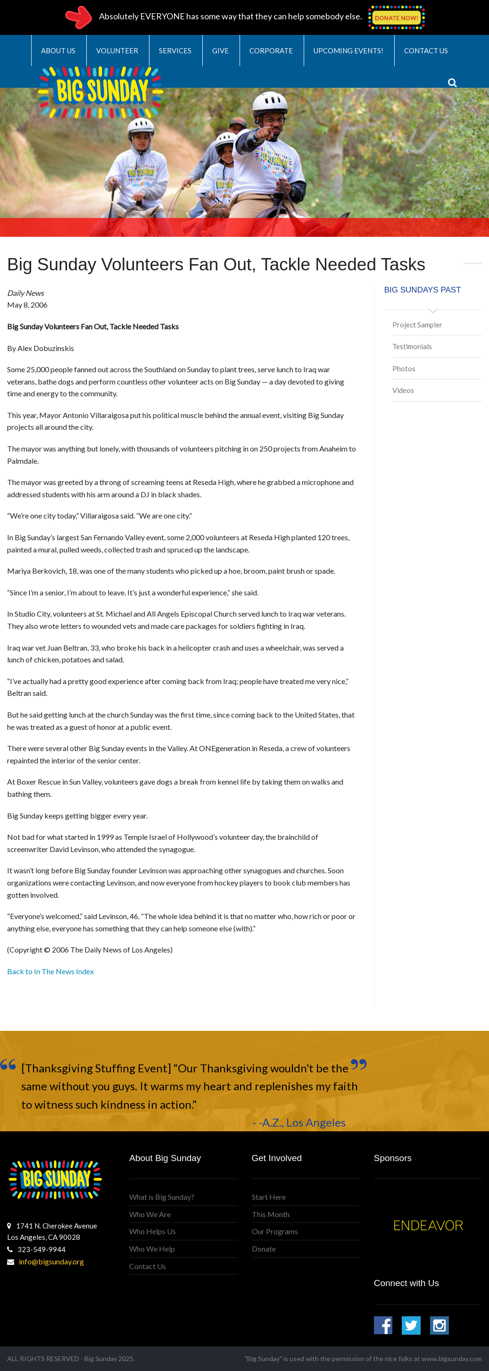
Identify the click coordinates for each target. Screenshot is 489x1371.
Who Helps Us (152, 1231)
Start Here (269, 1196)
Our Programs (275, 1231)
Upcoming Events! (348, 50)
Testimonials (412, 346)
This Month (271, 1214)
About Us (58, 50)
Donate (264, 1248)
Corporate (271, 50)
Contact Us (426, 50)
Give (220, 50)
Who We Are (150, 1214)
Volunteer (117, 50)
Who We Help (152, 1248)
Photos (403, 368)
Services (175, 50)
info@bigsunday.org (51, 1261)
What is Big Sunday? (161, 1196)
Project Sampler (417, 324)
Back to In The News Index (50, 971)
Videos (403, 390)
